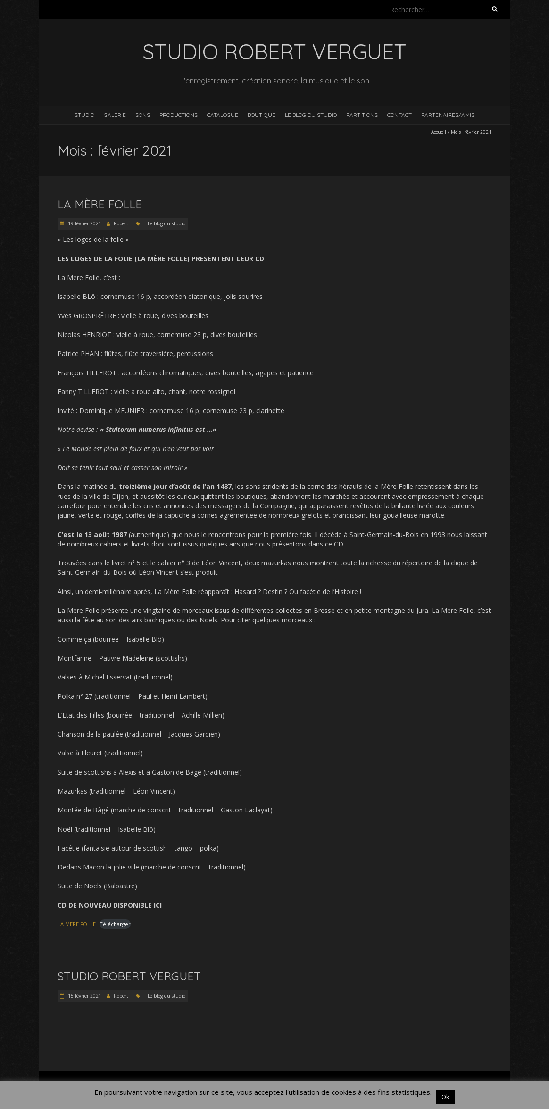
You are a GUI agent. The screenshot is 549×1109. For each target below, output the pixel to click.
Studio (84, 114)
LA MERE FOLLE (77, 923)
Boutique (261, 114)
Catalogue (222, 114)
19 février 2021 (84, 223)
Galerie (115, 114)
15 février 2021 (84, 996)
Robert (121, 223)
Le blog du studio (311, 114)
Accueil (438, 132)
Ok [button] (445, 1096)
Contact (399, 114)
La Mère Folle (100, 204)
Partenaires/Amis (447, 114)
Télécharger (115, 923)
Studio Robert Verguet (129, 976)
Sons (142, 114)
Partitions (362, 114)
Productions (178, 114)
